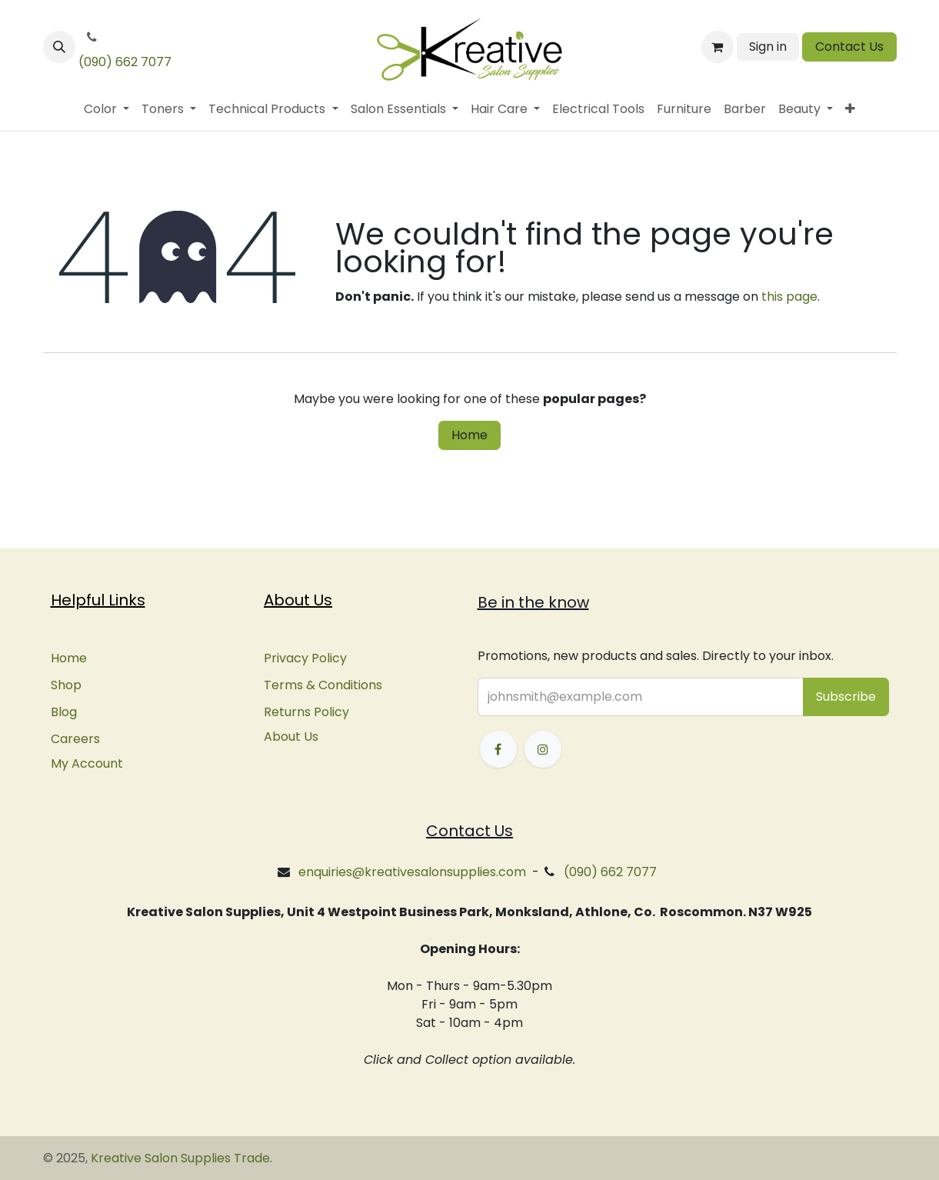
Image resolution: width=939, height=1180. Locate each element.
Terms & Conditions (323, 685)
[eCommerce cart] (717, 47)
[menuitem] (106, 109)
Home (469, 435)
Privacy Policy (305, 658)
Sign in (768, 46)
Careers (75, 739)
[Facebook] (498, 749)
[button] (59, 47)
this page (789, 296)
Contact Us (849, 46)
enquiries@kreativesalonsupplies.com (412, 872)
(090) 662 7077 (124, 62)
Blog (64, 712)
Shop (66, 685)
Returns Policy (306, 712)
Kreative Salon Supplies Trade (180, 1158)
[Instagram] (542, 749)
